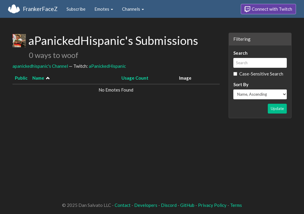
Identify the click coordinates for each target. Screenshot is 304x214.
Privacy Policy (212, 205)
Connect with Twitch (268, 9)
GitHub (187, 205)
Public (21, 78)
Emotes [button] (103, 9)
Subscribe (76, 9)
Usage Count (134, 78)
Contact (123, 205)
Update (277, 108)
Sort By (240, 84)
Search (240, 53)
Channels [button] (133, 9)
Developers (145, 205)
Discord (169, 205)
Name (38, 78)
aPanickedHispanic (107, 66)
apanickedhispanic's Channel (40, 66)
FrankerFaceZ (40, 8)
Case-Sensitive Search (258, 73)
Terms (236, 205)
